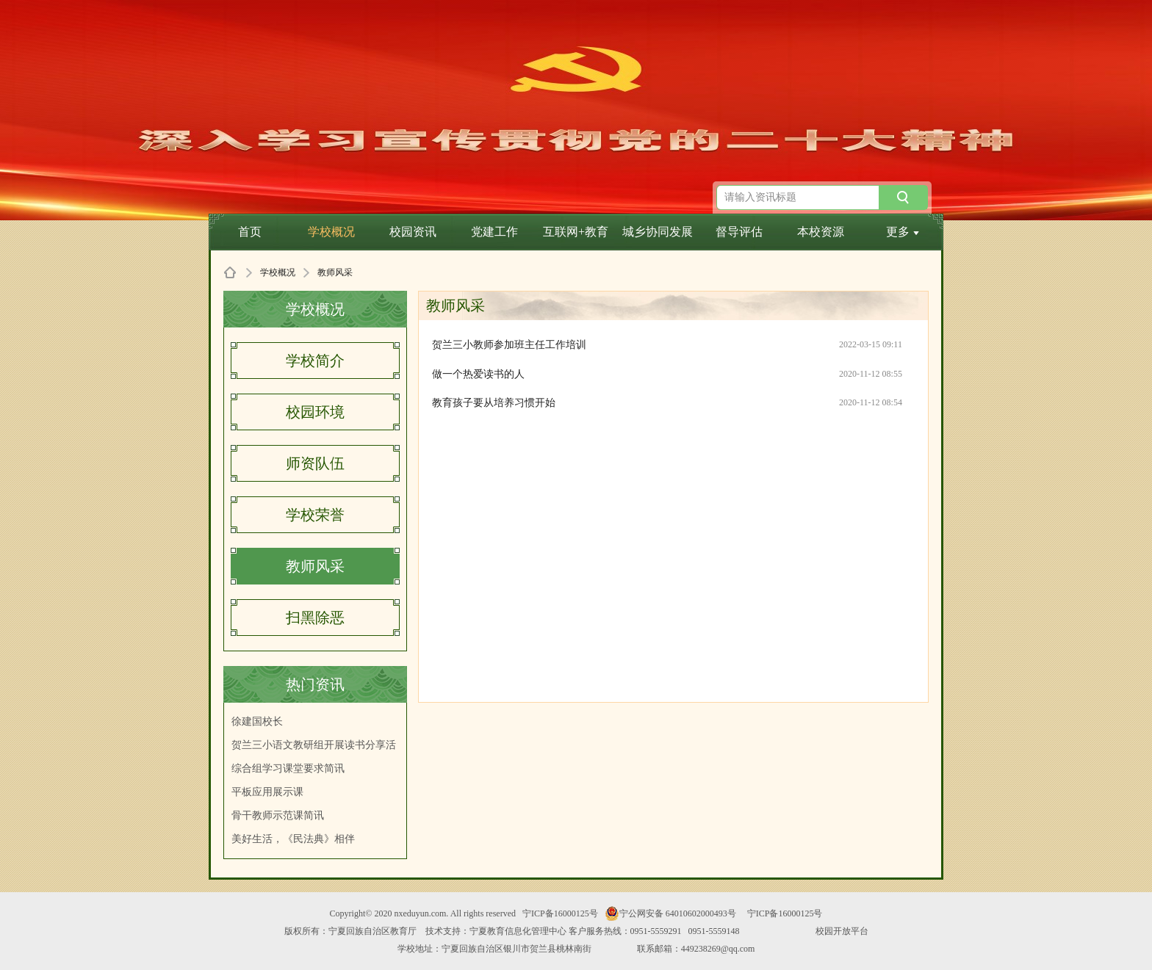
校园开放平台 (842, 931)
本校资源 (820, 231)
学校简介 (315, 360)
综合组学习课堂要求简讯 (288, 768)
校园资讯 (412, 231)
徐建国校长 (257, 721)
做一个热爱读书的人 (478, 374)
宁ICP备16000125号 (560, 913)
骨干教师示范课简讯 (277, 815)
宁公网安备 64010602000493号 (670, 913)
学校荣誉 (315, 515)
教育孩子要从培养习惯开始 (493, 402)
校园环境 (315, 412)
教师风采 (315, 566)
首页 (250, 231)
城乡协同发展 (657, 231)
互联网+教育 (575, 231)
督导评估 (739, 231)
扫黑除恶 (315, 617)
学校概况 (331, 231)
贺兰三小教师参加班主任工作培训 (509, 344)
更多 (902, 231)
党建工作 (494, 231)
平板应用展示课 (267, 791)
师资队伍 (315, 463)
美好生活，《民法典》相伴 (293, 838)
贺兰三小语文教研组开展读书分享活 (313, 744)
